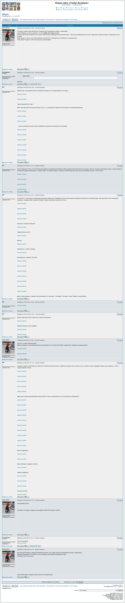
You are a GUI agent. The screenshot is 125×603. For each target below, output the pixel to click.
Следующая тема (117, 22)
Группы (77, 7)
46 (17, 16)
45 (15, 16)
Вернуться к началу (7, 69)
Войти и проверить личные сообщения (73, 9)
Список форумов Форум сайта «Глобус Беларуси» (33, 19)
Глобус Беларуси (77, 5)
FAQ (57, 7)
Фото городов (74, 19)
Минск (5, 14)
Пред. (9, 16)
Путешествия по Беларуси (62, 19)
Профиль (59, 9)
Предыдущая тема (107, 22)
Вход (86, 9)
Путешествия (50, 19)
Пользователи (70, 7)
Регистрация (84, 7)
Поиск (62, 7)
